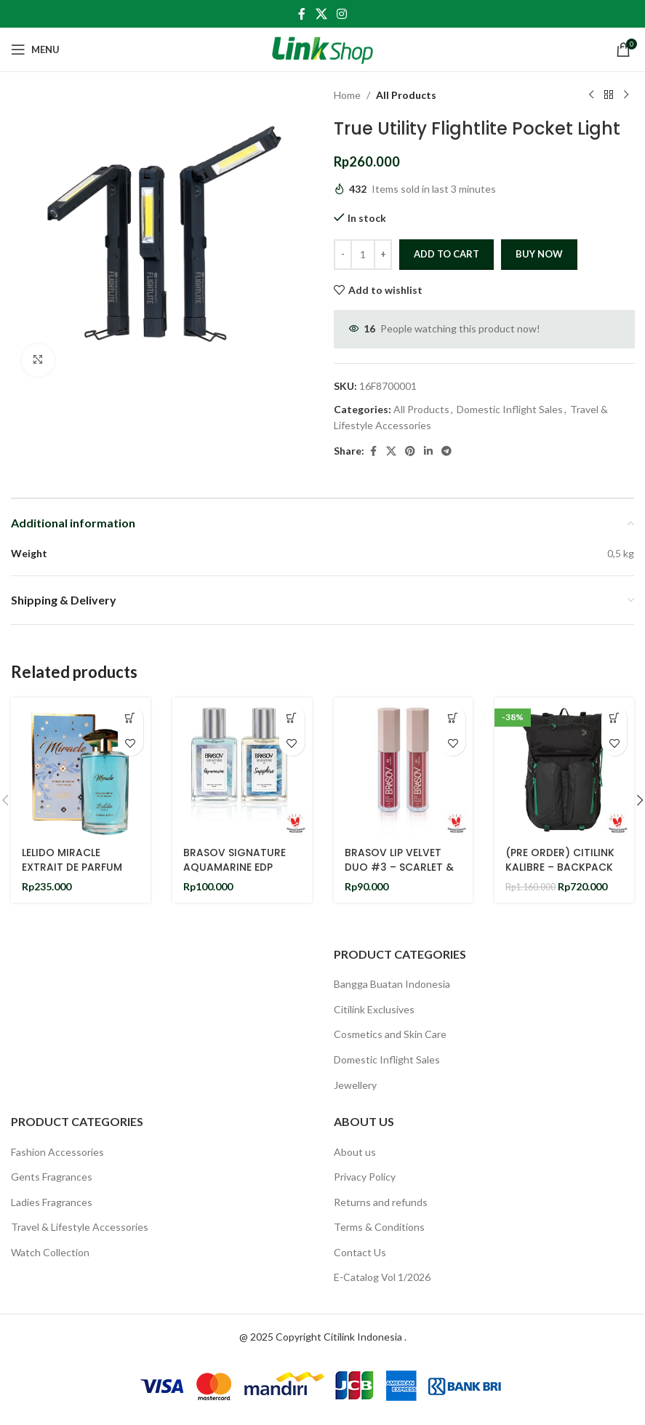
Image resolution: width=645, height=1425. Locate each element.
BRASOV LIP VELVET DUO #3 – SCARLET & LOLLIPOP (399, 866)
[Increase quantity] (383, 254)
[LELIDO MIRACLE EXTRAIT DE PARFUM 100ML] (81, 767)
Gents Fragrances (51, 1176)
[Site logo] (322, 48)
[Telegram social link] (446, 451)
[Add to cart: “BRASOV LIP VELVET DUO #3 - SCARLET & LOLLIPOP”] (452, 717)
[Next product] (625, 95)
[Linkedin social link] (428, 451)
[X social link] (321, 14)
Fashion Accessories (57, 1152)
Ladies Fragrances (51, 1202)
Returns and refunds (381, 1202)
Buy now (539, 254)
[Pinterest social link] (410, 451)
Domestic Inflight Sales (510, 409)
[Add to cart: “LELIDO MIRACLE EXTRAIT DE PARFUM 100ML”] (130, 717)
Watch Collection (50, 1252)
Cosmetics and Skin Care (390, 1034)
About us (355, 1152)
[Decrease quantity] (343, 254)
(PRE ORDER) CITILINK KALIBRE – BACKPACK (559, 859)
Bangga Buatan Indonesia (392, 984)
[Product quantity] (363, 254)
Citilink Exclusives (374, 1009)
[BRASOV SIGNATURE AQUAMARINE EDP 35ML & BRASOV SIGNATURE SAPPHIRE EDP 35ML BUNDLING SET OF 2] (242, 767)
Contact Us (360, 1252)
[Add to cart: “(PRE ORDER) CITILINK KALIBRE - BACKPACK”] (614, 717)
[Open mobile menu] (35, 49)
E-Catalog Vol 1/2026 (382, 1277)
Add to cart (446, 254)
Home (347, 95)
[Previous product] (590, 95)
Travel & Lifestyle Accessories (79, 1227)
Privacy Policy (365, 1176)
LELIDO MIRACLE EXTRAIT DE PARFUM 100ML (72, 866)
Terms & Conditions (379, 1227)
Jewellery (355, 1085)
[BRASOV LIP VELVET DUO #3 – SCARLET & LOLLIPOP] (403, 767)
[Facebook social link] (302, 14)
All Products (406, 95)
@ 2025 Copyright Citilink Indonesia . (322, 1336)
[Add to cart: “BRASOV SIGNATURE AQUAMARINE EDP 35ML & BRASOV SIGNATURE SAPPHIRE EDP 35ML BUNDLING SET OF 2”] (292, 717)
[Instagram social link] (342, 14)
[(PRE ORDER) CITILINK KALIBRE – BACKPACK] (564, 767)
